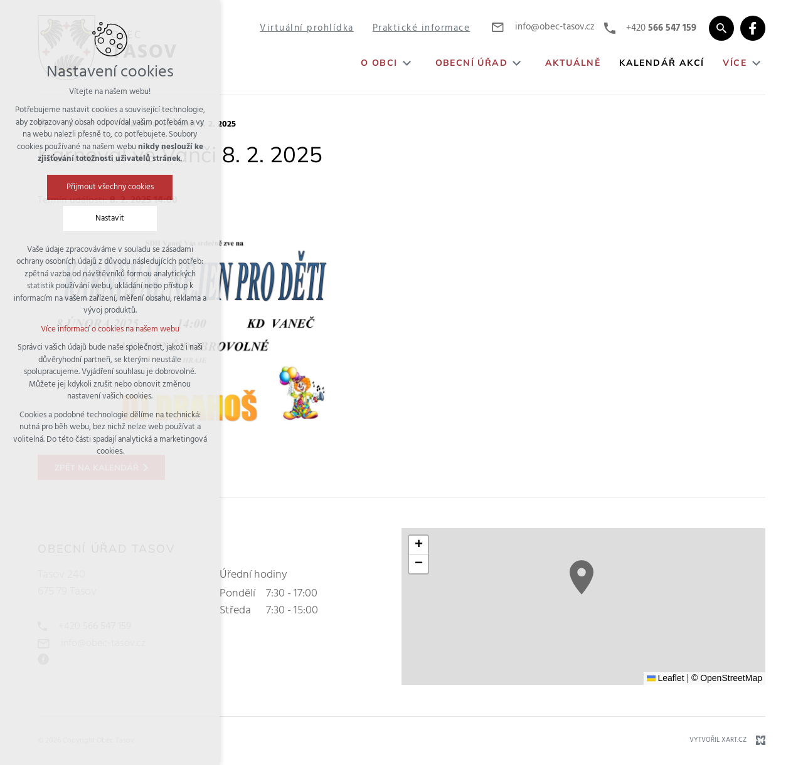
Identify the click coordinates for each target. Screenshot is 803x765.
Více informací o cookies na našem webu (110, 329)
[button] (581, 577)
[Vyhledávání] (721, 28)
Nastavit (109, 218)
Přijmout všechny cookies (110, 187)
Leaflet (665, 678)
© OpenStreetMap (726, 678)
